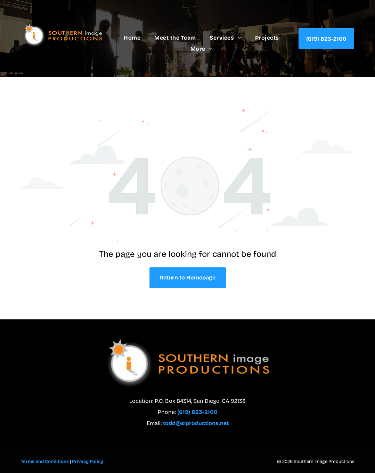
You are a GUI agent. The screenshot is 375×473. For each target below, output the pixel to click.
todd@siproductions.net (196, 423)
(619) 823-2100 (197, 412)
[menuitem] (132, 37)
